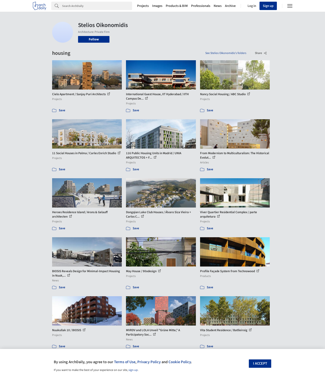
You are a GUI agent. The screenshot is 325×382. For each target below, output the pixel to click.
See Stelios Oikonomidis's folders (225, 53)
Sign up (268, 6)
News (218, 6)
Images (157, 6)
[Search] (97, 6)
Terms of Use (124, 362)
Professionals (200, 6)
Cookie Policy (179, 362)
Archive (230, 6)
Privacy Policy (149, 362)
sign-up (133, 370)
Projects (143, 6)
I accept (260, 363)
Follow (94, 39)
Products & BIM (177, 6)
